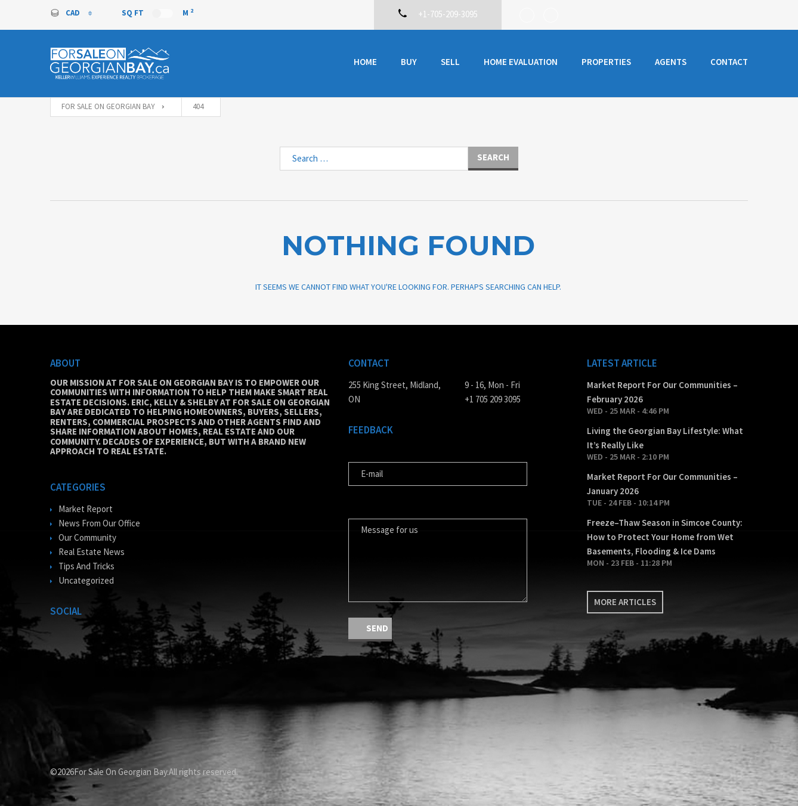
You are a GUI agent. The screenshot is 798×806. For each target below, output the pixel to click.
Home (365, 61)
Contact (729, 61)
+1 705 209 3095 (493, 399)
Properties (606, 61)
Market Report (85, 508)
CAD (66, 13)
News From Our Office (99, 523)
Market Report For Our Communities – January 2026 (662, 484)
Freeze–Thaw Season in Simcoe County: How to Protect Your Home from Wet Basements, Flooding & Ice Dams (665, 537)
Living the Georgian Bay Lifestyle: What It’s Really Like (665, 438)
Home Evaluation (521, 61)
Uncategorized (86, 580)
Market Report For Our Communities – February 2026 (662, 392)
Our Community (87, 537)
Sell (450, 61)
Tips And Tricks (86, 566)
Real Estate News (91, 551)
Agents (670, 61)
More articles (625, 601)
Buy (409, 61)
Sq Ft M (157, 12)
